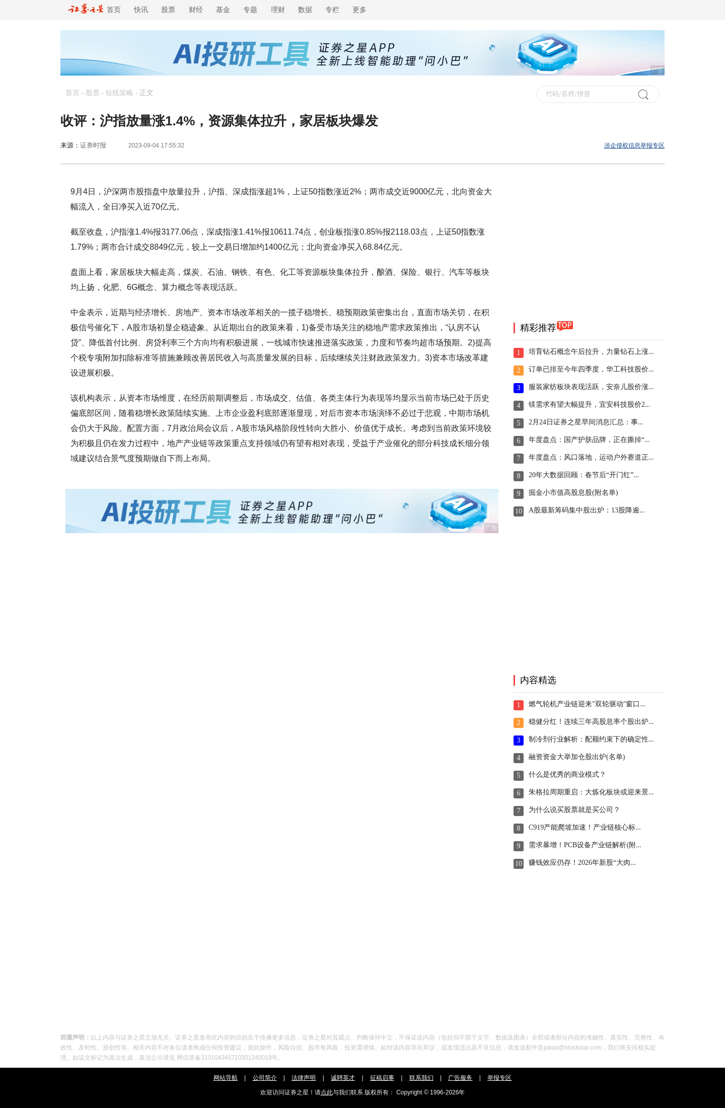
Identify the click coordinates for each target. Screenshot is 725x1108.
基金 (223, 10)
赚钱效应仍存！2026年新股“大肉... (582, 862)
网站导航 (225, 1077)
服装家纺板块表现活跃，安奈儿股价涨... (591, 387)
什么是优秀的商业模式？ (567, 774)
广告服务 (460, 1077)
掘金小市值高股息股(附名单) (573, 492)
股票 (168, 10)
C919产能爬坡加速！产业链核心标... (585, 827)
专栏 (332, 10)
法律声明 (304, 1077)
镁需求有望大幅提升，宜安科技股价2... (589, 404)
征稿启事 (382, 1077)
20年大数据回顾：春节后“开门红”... (584, 475)
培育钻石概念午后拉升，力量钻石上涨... (591, 351)
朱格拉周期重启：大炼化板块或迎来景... (591, 792)
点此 (327, 1092)
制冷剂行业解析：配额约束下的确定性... (591, 739)
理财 (278, 10)
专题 (250, 10)
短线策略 (119, 93)
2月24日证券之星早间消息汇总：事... (586, 422)
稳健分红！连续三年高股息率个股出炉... (591, 721)
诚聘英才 (343, 1077)
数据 (305, 10)
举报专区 (499, 1077)
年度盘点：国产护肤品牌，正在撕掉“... (589, 440)
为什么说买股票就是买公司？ (574, 810)
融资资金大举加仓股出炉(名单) (577, 757)
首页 (94, 10)
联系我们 (421, 1077)
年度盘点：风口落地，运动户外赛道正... (591, 457)
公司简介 (265, 1077)
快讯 (141, 10)
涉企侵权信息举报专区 (634, 145)
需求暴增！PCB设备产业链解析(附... (585, 845)
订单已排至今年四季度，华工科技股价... (591, 369)
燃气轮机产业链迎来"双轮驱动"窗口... (587, 704)
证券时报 (93, 145)
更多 (359, 10)
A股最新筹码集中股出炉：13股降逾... (587, 510)
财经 (196, 10)
